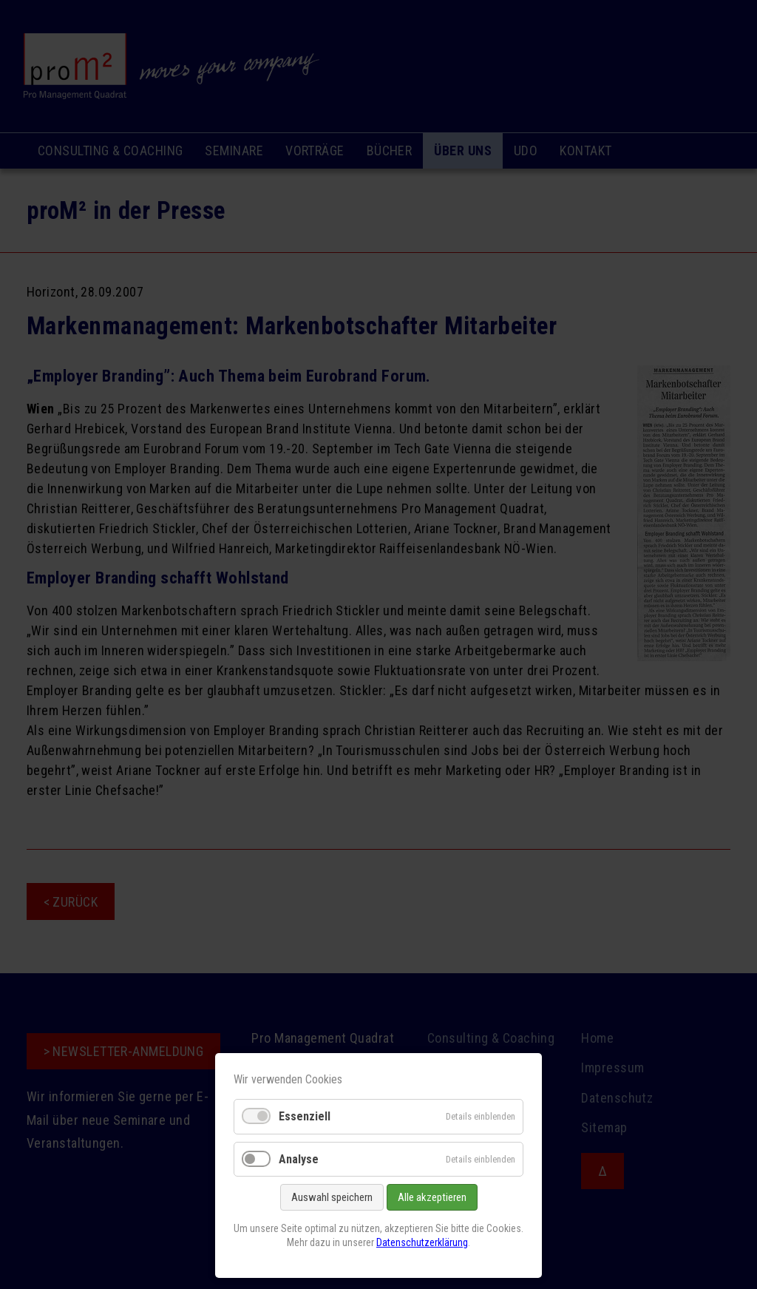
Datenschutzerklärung (422, 1242)
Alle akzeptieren (432, 1197)
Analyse (299, 1159)
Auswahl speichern (332, 1197)
